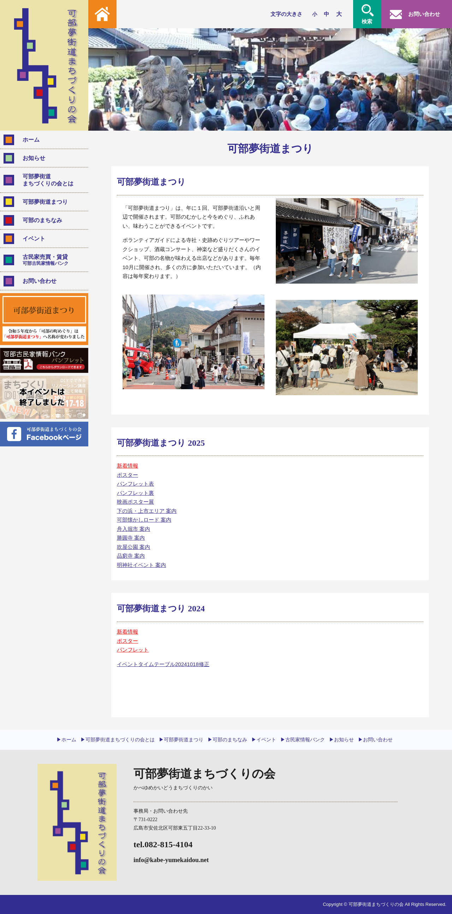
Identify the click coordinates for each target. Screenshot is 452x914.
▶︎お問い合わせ (375, 739)
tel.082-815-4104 (162, 844)
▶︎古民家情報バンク (302, 739)
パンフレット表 (135, 484)
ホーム (31, 140)
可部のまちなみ (42, 220)
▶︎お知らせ (341, 739)
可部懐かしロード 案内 (144, 520)
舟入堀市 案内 (133, 529)
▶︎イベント (263, 739)
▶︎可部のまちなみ (227, 739)
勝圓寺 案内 (131, 538)
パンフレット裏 (135, 493)
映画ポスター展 (135, 502)
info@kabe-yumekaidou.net (171, 859)
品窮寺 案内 (131, 556)
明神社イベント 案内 (141, 565)
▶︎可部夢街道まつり (181, 739)
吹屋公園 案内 (133, 547)
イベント (34, 239)
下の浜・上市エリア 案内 (147, 511)
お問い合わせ (39, 281)
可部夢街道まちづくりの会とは (48, 179)
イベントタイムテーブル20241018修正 (163, 664)
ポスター (127, 475)
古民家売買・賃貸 (53, 260)
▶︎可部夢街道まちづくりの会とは (118, 739)
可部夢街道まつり (45, 202)
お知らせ (34, 158)
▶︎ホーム (66, 739)
